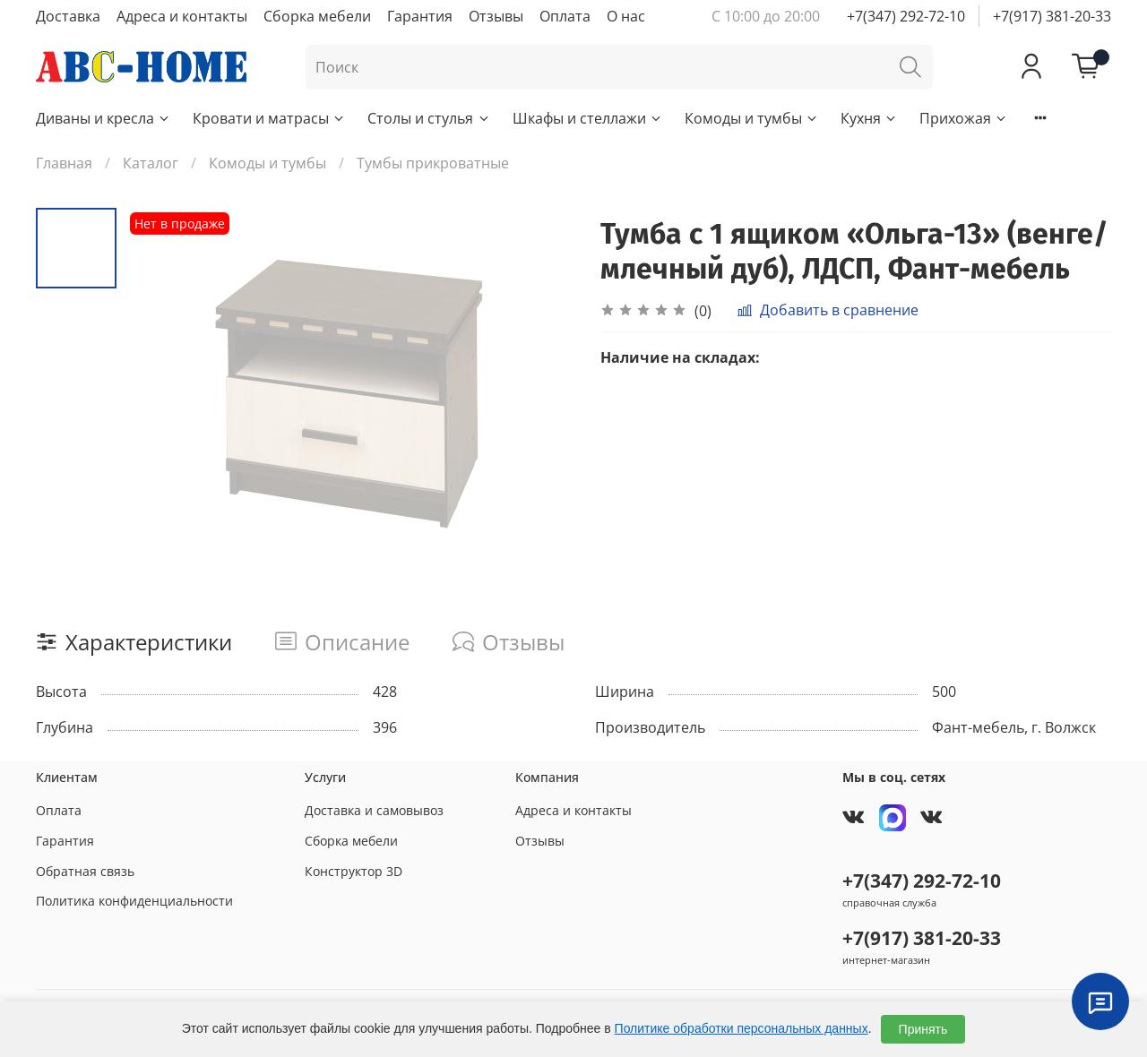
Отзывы (496, 16)
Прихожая (963, 118)
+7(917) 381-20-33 (1052, 16)
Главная (64, 163)
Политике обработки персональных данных (741, 1028)
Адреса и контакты (181, 16)
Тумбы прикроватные (433, 163)
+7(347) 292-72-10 (906, 16)
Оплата (565, 16)
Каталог (150, 163)
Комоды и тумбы (752, 118)
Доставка (68, 16)
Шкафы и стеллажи (588, 118)
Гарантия (420, 16)
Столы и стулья (428, 118)
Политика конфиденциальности (134, 900)
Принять (923, 1029)
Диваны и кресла (103, 118)
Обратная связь (85, 871)
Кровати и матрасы (269, 118)
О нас (626, 16)
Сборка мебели (317, 16)
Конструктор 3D (353, 871)
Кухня (869, 118)
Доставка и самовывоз (374, 810)
